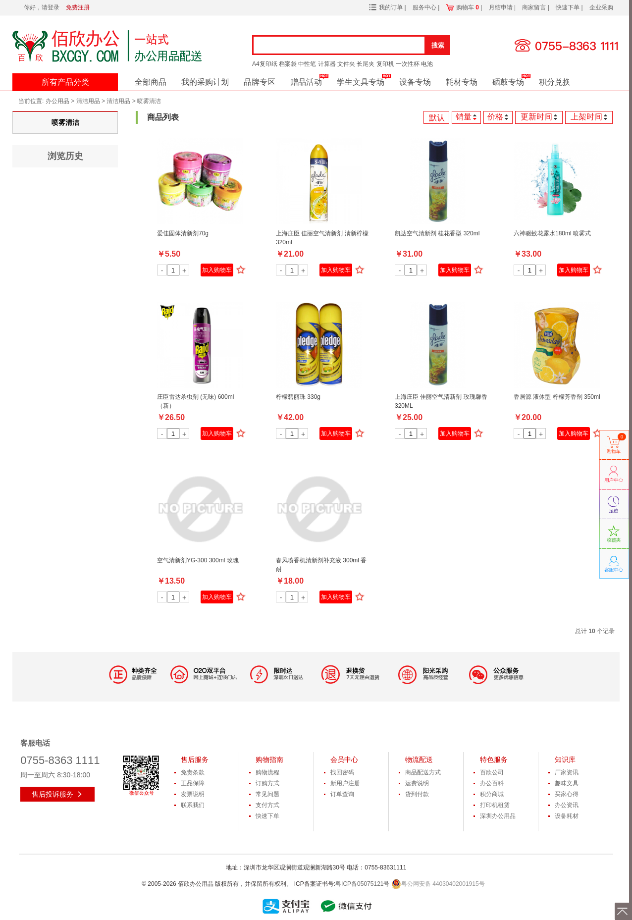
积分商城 (492, 794)
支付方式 (267, 805)
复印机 (385, 63)
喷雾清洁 (149, 101)
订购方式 (267, 783)
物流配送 (419, 759)
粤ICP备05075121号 (362, 883)
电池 (427, 63)
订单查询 (342, 794)
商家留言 (534, 7)
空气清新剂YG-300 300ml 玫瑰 (198, 560)
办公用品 (57, 101)
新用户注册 (345, 783)
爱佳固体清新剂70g (183, 233)
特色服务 (494, 759)
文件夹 (346, 63)
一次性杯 (408, 63)
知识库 (565, 759)
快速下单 (568, 7)
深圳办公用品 (498, 815)
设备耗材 (567, 815)
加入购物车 (217, 270)
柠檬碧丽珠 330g (298, 396)
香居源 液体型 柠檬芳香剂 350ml (557, 396)
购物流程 (267, 772)
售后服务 (195, 759)
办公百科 (492, 783)
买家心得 (567, 794)
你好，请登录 (41, 7)
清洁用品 (88, 101)
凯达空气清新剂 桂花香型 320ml (437, 233)
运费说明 (417, 783)
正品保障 (193, 783)
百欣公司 (492, 772)
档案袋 (288, 63)
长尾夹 (365, 63)
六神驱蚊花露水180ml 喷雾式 (552, 233)
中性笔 (307, 63)
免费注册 (78, 7)
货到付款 (417, 794)
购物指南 (269, 759)
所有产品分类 (65, 82)
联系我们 (193, 805)
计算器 (327, 63)
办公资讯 (567, 805)
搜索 (437, 45)
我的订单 (391, 7)
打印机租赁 (495, 805)
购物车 (467, 7)
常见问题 (267, 794)
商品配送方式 (423, 772)
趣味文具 (567, 783)
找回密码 (342, 772)
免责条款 (193, 772)
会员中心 (344, 759)
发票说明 (193, 794)
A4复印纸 (264, 63)
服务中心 (425, 7)
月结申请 (501, 7)
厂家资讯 (567, 772)
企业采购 (601, 7)
